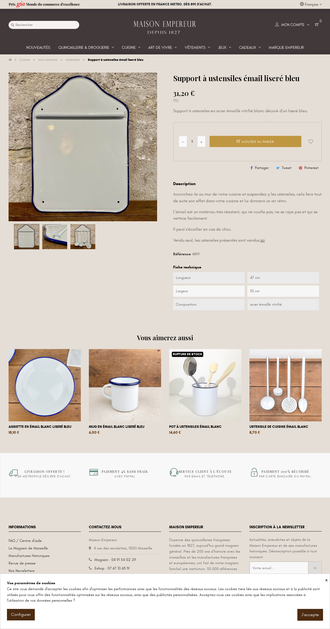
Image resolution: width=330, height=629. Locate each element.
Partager (262, 168)
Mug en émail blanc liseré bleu (116, 427)
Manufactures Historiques (29, 555)
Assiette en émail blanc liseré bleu (40, 427)
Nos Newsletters (22, 570)
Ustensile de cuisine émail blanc (278, 427)
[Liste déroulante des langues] (311, 5)
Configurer (21, 614)
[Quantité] (192, 141)
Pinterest (311, 168)
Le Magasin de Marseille (28, 548)
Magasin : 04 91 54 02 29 (115, 559)
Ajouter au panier (255, 142)
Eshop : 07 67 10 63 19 (112, 568)
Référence (182, 254)
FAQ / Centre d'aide (25, 540)
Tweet (286, 168)
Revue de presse (22, 563)
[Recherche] (44, 25)
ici (262, 240)
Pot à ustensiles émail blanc (195, 427)
